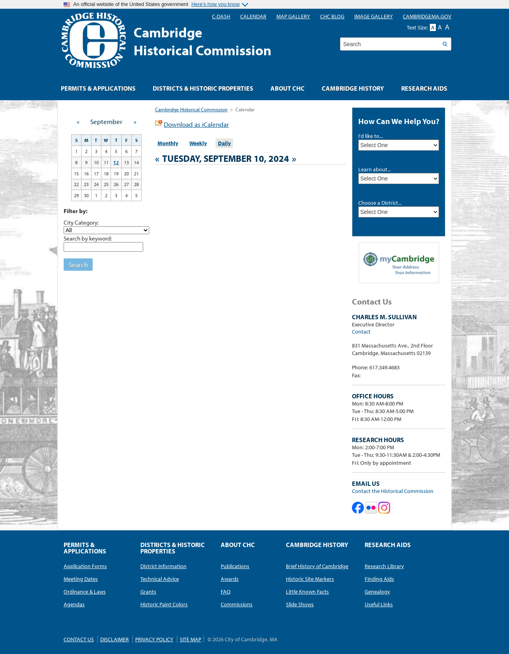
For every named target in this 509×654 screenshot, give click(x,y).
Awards (230, 578)
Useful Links (379, 604)
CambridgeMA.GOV (427, 16)
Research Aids (424, 88)
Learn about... (374, 169)
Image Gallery (373, 16)
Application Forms (85, 566)
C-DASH (221, 16)
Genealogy (377, 591)
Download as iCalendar (196, 124)
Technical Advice (159, 578)
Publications (235, 566)
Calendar (253, 16)
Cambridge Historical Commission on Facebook (358, 508)
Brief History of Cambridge (317, 566)
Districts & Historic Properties (203, 88)
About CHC (287, 88)
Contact (361, 331)
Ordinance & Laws (85, 591)
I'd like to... (370, 136)
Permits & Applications (98, 88)
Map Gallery (293, 16)
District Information (163, 566)
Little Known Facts (307, 591)
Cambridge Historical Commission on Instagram (384, 508)
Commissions (237, 604)
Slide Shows (300, 604)
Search (78, 264)
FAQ (226, 591)
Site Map (190, 639)
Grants (148, 591)
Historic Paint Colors (164, 604)
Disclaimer (114, 639)
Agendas (74, 604)
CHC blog (332, 16)
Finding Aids (379, 578)
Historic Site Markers (310, 578)
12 (116, 162)
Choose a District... (380, 202)
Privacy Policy (154, 639)
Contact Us (79, 639)
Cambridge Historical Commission (191, 109)
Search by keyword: (88, 238)
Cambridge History (353, 88)
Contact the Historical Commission (392, 491)
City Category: (81, 222)
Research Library (384, 566)
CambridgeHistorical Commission (203, 41)
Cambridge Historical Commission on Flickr (371, 508)
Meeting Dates (81, 578)
